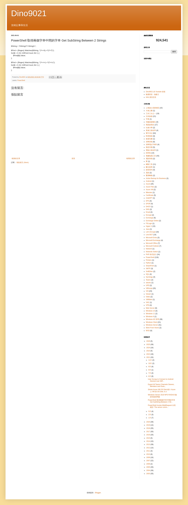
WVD (148, 331)
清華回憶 (149, 142)
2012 (148, 448)
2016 (148, 435)
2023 (148, 351)
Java (147, 229)
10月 (150, 363)
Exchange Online (152, 221)
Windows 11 (150, 314)
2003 (148, 474)
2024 (148, 348)
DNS (147, 209)
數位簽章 (149, 167)
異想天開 (149, 147)
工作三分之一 (151, 113)
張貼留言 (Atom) (22, 162)
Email (148, 212)
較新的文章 (16, 158)
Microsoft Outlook (152, 246)
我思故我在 (150, 125)
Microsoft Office (151, 243)
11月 (150, 360)
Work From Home (152, 328)
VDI (147, 291)
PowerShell (21, 80)
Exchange (149, 218)
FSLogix (149, 223)
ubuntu (148, 283)
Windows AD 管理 (152, 319)
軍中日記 (149, 133)
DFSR (148, 204)
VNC (147, 302)
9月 (149, 367)
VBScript (149, 288)
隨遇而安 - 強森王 (152, 94)
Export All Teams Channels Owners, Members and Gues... (161, 385)
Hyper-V (149, 226)
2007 (148, 461)
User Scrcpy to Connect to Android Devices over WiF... (160, 380)
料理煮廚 (149, 136)
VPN (147, 305)
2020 (148, 422)
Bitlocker (149, 192)
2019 (148, 425)
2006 (148, 464)
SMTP (148, 269)
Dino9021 (29, 13)
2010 (148, 454)
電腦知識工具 (151, 156)
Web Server (150, 308)
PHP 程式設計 (151, 254)
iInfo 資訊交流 (151, 97)
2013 (148, 444)
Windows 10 (150, 311)
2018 (148, 428)
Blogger (98, 493)
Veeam (148, 294)
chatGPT (149, 198)
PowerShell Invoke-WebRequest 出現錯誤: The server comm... (162, 406)
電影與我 (149, 159)
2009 (148, 457)
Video (148, 297)
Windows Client (151, 322)
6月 (149, 376)
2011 (148, 451)
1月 (149, 418)
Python (148, 263)
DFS (147, 201)
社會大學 (149, 128)
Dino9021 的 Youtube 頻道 (155, 92)
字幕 (147, 119)
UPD (147, 285)
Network (149, 249)
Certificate (149, 195)
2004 (148, 470)
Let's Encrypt (150, 232)
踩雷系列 (149, 170)
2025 (148, 344)
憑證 (147, 173)
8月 (149, 370)
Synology (149, 277)
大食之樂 (149, 111)
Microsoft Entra (151, 238)
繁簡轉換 (149, 175)
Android (149, 181)
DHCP (148, 207)
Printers (149, 260)
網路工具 (149, 164)
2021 (148, 357)
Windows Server (152, 325)
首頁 (73, 158)
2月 (149, 415)
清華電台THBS (151, 144)
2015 (148, 438)
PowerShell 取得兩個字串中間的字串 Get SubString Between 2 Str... (161, 401)
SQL (147, 274)
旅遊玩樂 (149, 139)
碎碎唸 (148, 153)
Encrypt (149, 215)
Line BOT (149, 235)
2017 (148, 432)
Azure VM (149, 190)
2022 (148, 354)
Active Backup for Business (156, 178)
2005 (148, 467)
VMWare (149, 299)
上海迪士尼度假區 (152, 108)
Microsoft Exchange (153, 240)
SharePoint (150, 266)
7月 (149, 373)
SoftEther (149, 271)
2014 (148, 441)
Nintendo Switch (152, 252)
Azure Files (150, 187)
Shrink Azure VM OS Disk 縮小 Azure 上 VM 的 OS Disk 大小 (161, 390)
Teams (148, 280)
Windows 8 (150, 316)
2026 (148, 341)
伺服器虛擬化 (151, 122)
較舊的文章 (130, 158)
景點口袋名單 (151, 150)
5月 (149, 411)
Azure (148, 184)
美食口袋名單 (151, 130)
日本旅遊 (149, 116)
